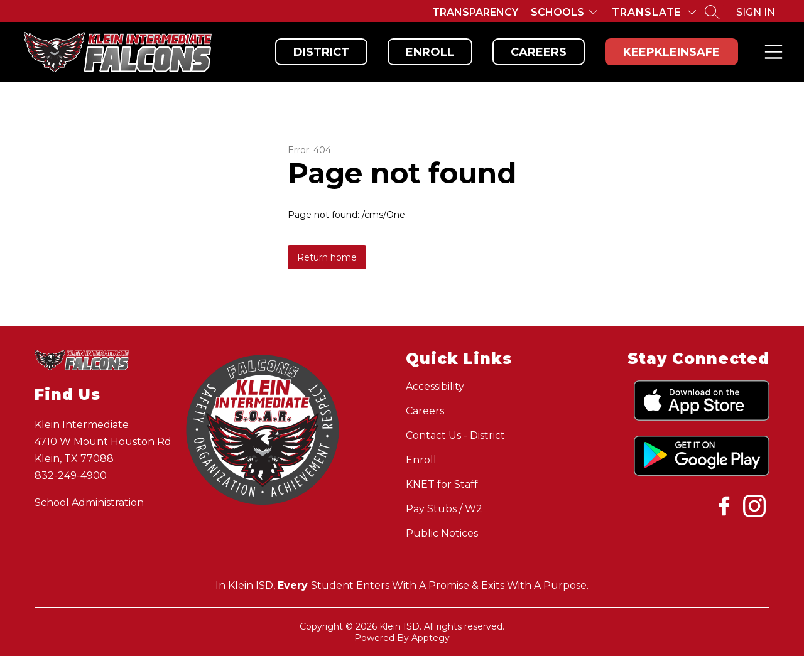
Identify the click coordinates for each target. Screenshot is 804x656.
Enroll (430, 52)
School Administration (89, 502)
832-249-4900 (71, 475)
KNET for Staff (442, 484)
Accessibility (435, 386)
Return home (327, 257)
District (321, 52)
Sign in (755, 12)
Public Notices (442, 533)
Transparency (475, 12)
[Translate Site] (654, 12)
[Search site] (712, 11)
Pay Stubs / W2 (444, 509)
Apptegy (430, 637)
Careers (539, 52)
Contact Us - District (455, 435)
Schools (557, 12)
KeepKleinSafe (671, 52)
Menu (771, 51)
